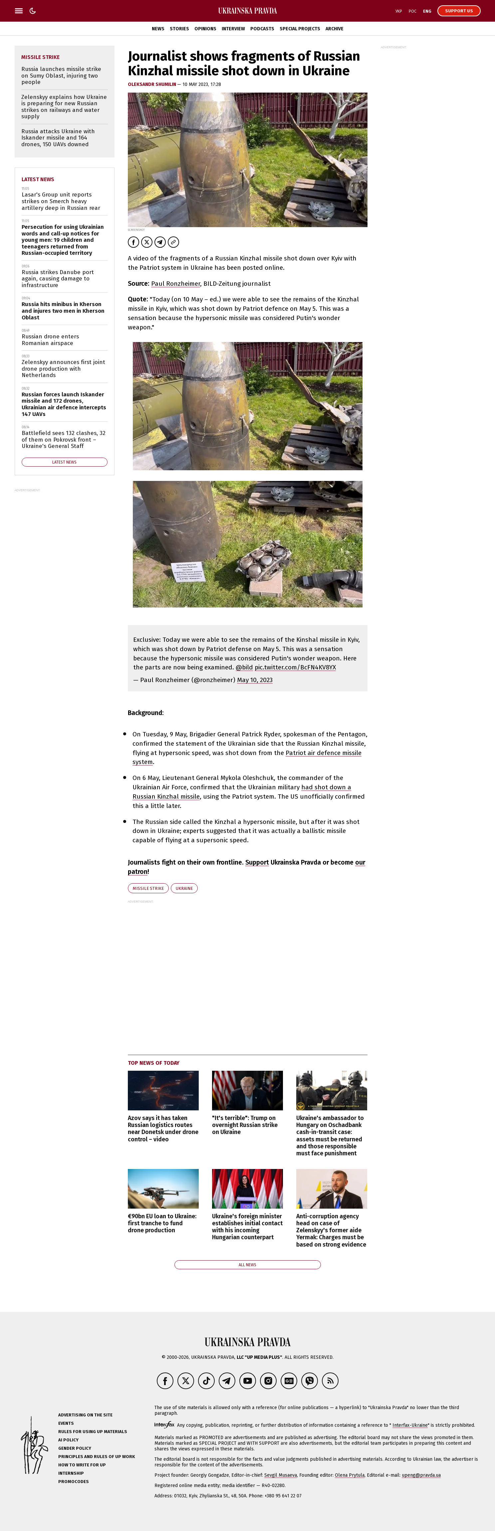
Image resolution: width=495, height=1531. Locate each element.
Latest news (38, 179)
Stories (179, 29)
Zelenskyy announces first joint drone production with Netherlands (63, 369)
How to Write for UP (82, 1464)
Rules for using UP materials (92, 1431)
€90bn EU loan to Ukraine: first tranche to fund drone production (162, 1223)
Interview (233, 29)
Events (66, 1423)
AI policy (68, 1439)
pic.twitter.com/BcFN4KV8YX (295, 667)
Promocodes (73, 1481)
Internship (71, 1473)
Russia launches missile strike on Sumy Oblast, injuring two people (61, 76)
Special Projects (300, 29)
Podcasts (262, 29)
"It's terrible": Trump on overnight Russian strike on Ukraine (245, 1125)
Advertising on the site (85, 1414)
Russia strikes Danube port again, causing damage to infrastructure (58, 279)
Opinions (205, 29)
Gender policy (74, 1448)
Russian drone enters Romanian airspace (50, 340)
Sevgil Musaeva (280, 1475)
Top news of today (153, 1063)
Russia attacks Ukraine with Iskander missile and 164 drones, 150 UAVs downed (58, 138)
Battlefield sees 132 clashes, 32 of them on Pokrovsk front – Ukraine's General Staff (64, 440)
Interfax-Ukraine (410, 1425)
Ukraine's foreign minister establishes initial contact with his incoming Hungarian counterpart (247, 1227)
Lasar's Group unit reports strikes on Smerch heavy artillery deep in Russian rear (61, 201)
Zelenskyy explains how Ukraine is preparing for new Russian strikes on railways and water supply (64, 107)
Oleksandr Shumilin (152, 84)
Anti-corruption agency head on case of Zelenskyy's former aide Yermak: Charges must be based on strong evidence (331, 1230)
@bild (244, 667)
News (158, 29)
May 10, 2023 (255, 680)
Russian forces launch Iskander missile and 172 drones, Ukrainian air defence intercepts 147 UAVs (64, 404)
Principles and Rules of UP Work (96, 1456)
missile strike (148, 888)
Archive (335, 29)
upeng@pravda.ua (421, 1475)
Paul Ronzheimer (175, 283)
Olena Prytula (350, 1475)
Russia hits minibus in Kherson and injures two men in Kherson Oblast (63, 311)
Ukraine (184, 888)
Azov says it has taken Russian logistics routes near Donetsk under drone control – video (163, 1129)
